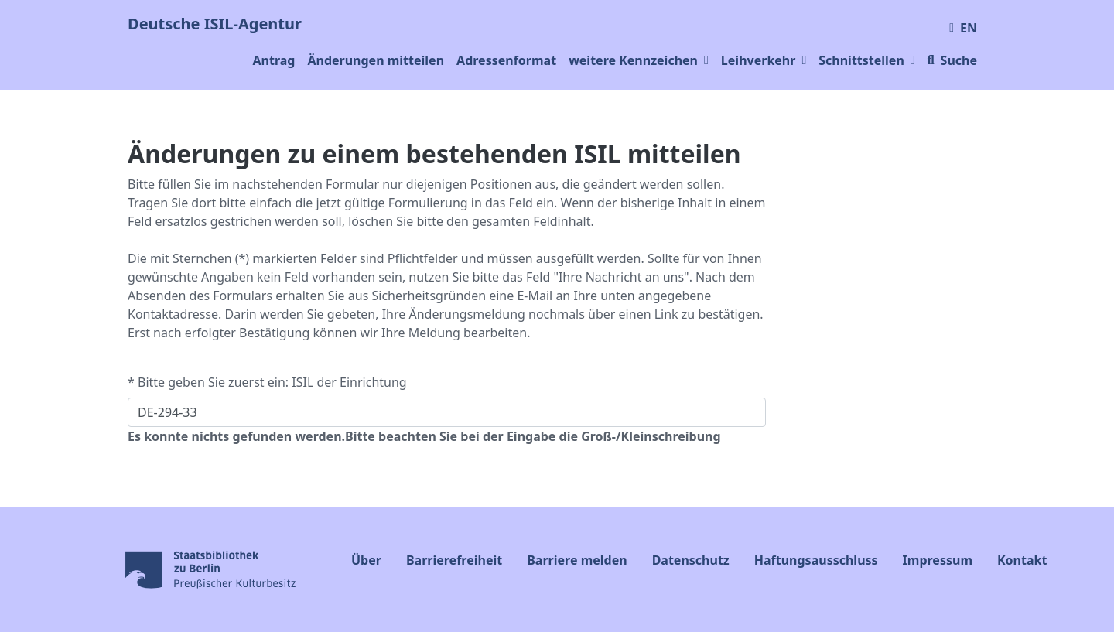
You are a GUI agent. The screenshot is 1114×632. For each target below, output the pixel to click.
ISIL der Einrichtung (349, 382)
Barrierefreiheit (454, 560)
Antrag (273, 60)
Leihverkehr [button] (763, 60)
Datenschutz (691, 560)
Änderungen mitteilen (375, 60)
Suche (952, 60)
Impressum (937, 560)
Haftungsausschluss (816, 560)
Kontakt (1022, 560)
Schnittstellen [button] (866, 60)
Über (366, 560)
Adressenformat (506, 60)
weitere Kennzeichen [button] (639, 60)
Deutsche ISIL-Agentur (215, 23)
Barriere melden (577, 560)
